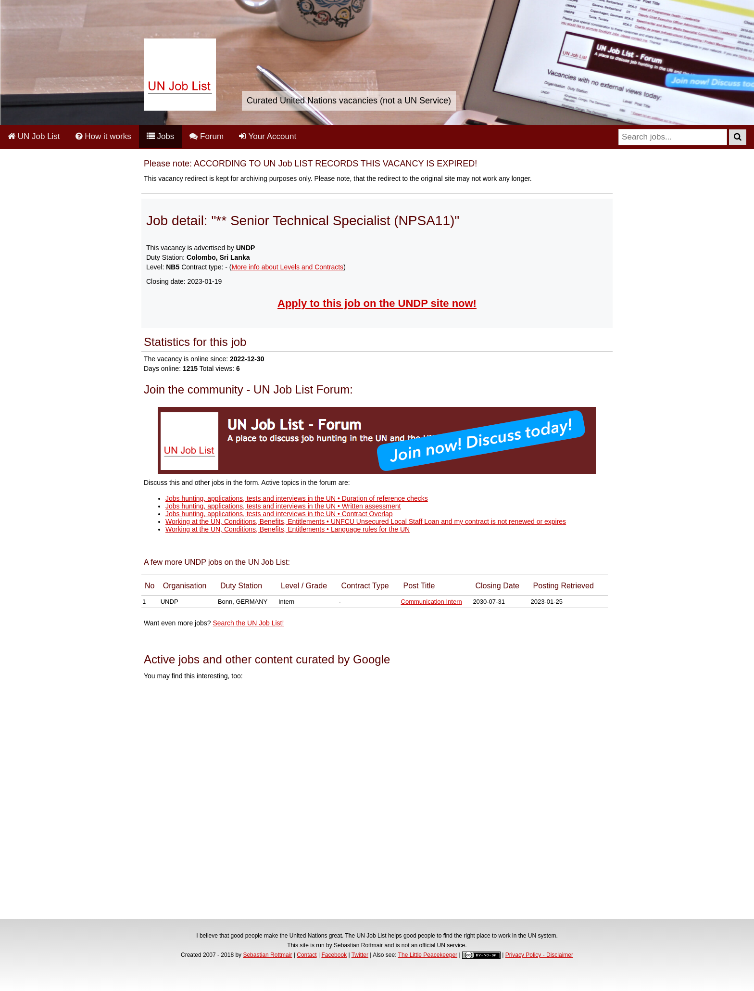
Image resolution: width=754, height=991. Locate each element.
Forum (206, 136)
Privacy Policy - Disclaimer (539, 955)
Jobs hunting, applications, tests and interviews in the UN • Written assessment (283, 506)
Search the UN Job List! (248, 623)
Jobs (161, 136)
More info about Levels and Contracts (287, 267)
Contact (306, 955)
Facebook (334, 955)
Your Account (267, 136)
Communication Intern (431, 601)
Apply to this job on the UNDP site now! (377, 303)
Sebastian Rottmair (267, 955)
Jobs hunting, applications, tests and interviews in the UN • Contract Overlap (279, 514)
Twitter (360, 955)
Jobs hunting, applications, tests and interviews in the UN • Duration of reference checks (296, 498)
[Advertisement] (377, 801)
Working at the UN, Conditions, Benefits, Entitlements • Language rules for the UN (287, 529)
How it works (103, 136)
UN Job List (34, 136)
